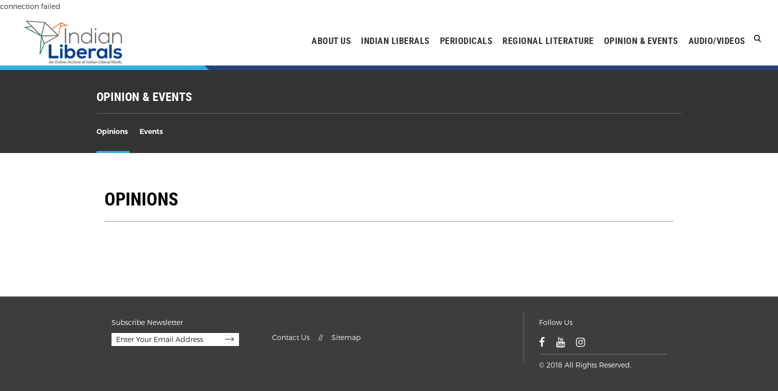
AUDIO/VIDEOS (717, 40)
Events (151, 131)
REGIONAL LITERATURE (548, 40)
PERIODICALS (466, 40)
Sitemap (346, 337)
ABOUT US (331, 40)
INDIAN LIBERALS (395, 40)
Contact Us (292, 337)
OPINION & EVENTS (641, 40)
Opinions (112, 131)
